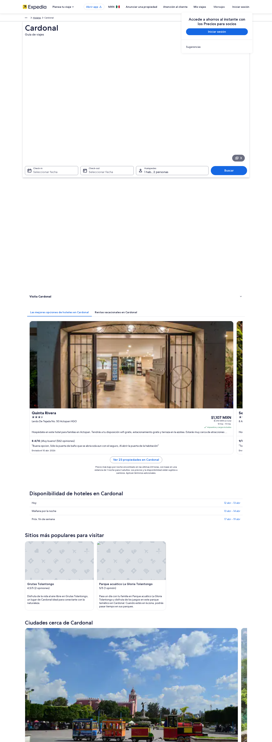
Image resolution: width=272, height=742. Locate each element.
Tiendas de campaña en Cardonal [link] (53, 512)
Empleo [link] (27, 670)
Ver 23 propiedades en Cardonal (164, 269)
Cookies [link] (144, 670)
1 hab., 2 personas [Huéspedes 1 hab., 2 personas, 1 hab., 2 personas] (156, 153)
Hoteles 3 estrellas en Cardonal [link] (52, 491)
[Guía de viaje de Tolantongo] (143, 434)
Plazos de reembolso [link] (209, 682)
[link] (217, 47)
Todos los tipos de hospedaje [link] (96, 700)
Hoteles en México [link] (90, 670)
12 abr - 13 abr (232, 307)
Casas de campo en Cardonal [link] (154, 512)
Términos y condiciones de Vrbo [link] (156, 688)
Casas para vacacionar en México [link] (98, 676)
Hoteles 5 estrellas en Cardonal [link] (155, 498)
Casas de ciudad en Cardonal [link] (51, 519)
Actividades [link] (36, 198)
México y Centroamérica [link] (35, 18)
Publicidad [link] (28, 688)
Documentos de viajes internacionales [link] (217, 694)
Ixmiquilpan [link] (35, 545)
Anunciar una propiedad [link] (35, 676)
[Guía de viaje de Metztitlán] (185, 434)
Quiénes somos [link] (31, 663)
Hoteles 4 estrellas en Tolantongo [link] (53, 498)
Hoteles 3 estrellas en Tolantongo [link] (156, 491)
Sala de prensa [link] (30, 700)
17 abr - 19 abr (232, 323)
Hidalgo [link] (66, 18)
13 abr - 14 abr (232, 315)
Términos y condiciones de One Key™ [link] (159, 682)
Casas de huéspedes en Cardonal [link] (156, 519)
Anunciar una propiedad (152, 7)
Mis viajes (211, 7)
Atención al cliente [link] (207, 663)
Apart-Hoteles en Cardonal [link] (50, 505)
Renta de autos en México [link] (94, 694)
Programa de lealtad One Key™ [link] (97, 712)
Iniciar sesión (240, 7)
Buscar (231, 151)
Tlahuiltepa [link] (34, 552)
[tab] (115, 173)
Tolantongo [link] (90, 545)
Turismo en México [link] (90, 663)
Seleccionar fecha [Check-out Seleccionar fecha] (100, 153)
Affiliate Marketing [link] (32, 694)
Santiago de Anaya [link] (150, 545)
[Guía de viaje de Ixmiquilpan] (100, 434)
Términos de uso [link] (148, 676)
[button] (136, 466)
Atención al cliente (186, 7)
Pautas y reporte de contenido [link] (155, 694)
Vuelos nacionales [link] (90, 688)
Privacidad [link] (145, 663)
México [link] (55, 18)
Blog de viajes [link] (88, 706)
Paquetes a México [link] (91, 682)
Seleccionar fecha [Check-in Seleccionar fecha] (43, 153)
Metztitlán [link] (200, 545)
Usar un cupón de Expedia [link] (211, 688)
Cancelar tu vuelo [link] (207, 670)
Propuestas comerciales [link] (35, 682)
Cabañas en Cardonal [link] (149, 505)
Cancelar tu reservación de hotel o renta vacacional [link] (224, 676)
